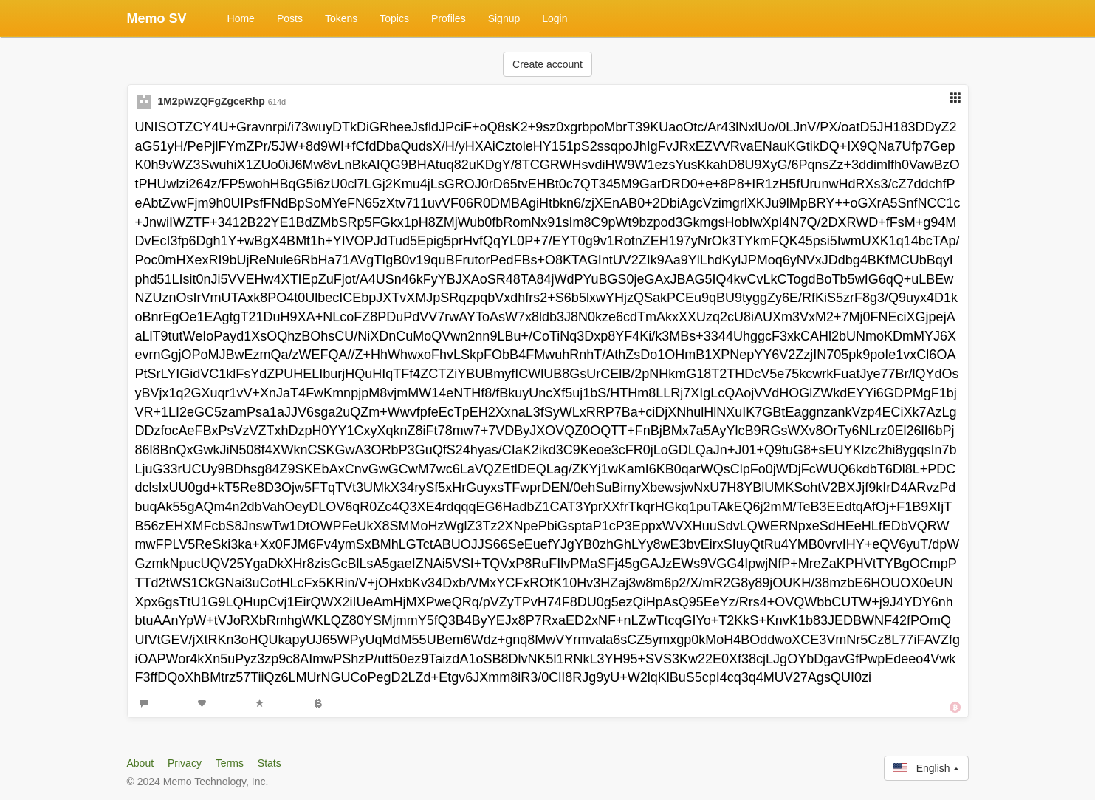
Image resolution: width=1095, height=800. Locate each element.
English (925, 768)
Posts (290, 18)
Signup (504, 18)
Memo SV (157, 18)
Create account (547, 64)
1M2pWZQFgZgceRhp (210, 101)
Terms (230, 763)
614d (277, 102)
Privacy (185, 763)
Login (554, 18)
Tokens (341, 18)
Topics (394, 18)
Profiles (448, 18)
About (140, 763)
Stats (269, 763)
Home (241, 18)
